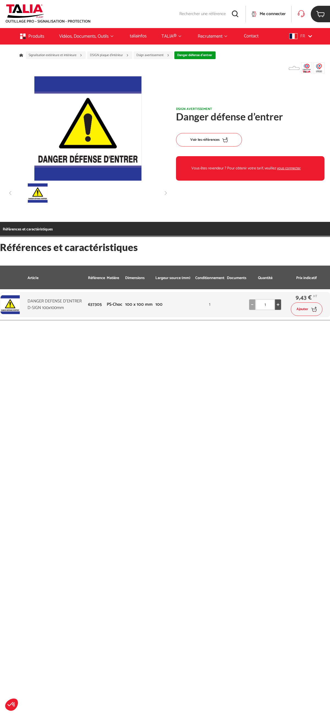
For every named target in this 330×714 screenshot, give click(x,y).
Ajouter (306, 309)
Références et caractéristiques (28, 229)
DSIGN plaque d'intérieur (109, 55)
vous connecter (289, 168)
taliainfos (138, 36)
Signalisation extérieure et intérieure (55, 55)
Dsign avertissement (152, 55)
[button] (11, 704)
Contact (251, 36)
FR (300, 36)
